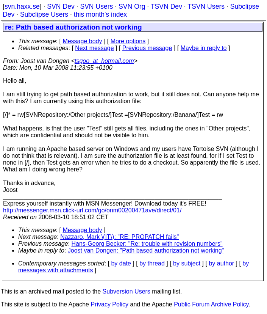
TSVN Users (206, 6)
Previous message (147, 48)
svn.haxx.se (22, 6)
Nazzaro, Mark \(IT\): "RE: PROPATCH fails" (119, 237)
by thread (152, 263)
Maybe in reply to (204, 48)
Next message (94, 48)
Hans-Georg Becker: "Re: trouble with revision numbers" (147, 243)
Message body (82, 41)
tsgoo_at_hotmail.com (104, 61)
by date (121, 263)
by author (221, 263)
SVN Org (132, 6)
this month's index (100, 14)
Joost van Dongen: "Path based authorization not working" (146, 250)
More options (128, 41)
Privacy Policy (109, 304)
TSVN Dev (166, 6)
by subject (186, 263)
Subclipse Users (44, 14)
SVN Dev (60, 6)
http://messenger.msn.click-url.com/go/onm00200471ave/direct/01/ (92, 210)
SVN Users (96, 6)
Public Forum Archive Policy (211, 304)
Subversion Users (126, 291)
